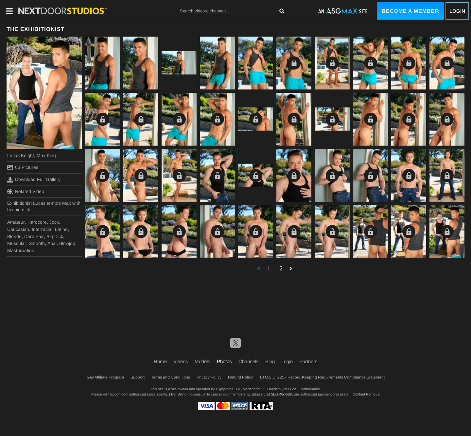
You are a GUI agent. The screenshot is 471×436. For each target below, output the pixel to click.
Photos (224, 361)
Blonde (14, 236)
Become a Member (410, 11)
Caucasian (18, 229)
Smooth (37, 243)
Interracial (42, 229)
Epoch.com (119, 394)
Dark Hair (34, 236)
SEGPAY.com (281, 394)
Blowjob (67, 243)
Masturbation (20, 250)
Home (160, 361)
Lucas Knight (20, 155)
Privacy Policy (209, 377)
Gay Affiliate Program (105, 377)
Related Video (25, 191)
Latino (61, 229)
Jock (54, 222)
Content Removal (366, 394)
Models (202, 361)
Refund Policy (240, 377)
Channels (248, 361)
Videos (180, 361)
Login (457, 11)
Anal (52, 243)
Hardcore (37, 222)
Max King (46, 155)
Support (138, 377)
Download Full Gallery (34, 180)
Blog (270, 361)
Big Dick (54, 236)
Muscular (16, 243)
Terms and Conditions (170, 377)
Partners (308, 361)
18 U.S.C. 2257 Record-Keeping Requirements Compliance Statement (322, 377)
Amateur (16, 222)
